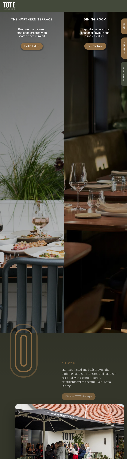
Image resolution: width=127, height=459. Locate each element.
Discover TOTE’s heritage (78, 401)
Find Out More (31, 46)
